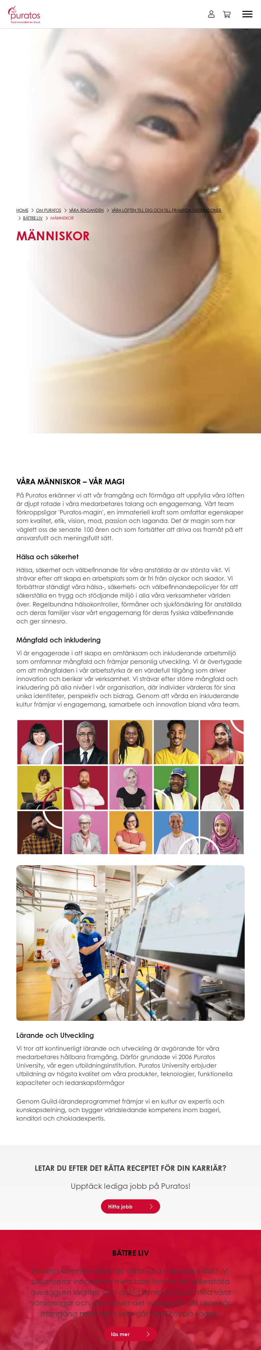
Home (22, 210)
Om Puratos (48, 210)
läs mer (120, 1334)
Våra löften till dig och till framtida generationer (166, 210)
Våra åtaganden (86, 210)
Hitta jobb (120, 1206)
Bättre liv (32, 218)
